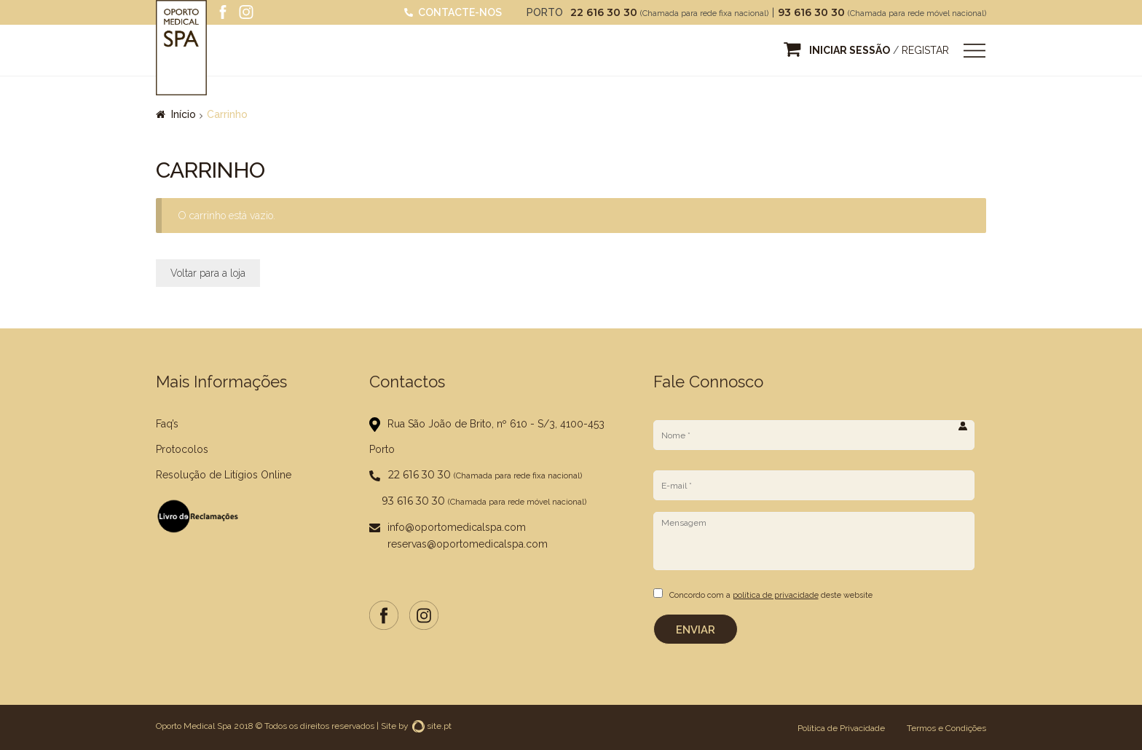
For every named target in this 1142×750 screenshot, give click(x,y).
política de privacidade (776, 595)
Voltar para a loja (207, 273)
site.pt (432, 724)
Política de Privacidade (841, 727)
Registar (925, 50)
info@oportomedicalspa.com (456, 527)
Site (388, 724)
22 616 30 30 (605, 12)
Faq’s (167, 424)
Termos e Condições (946, 727)
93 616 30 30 (813, 12)
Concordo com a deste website (771, 595)
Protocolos (182, 449)
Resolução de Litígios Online (223, 475)
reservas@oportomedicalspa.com (467, 544)
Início (183, 114)
